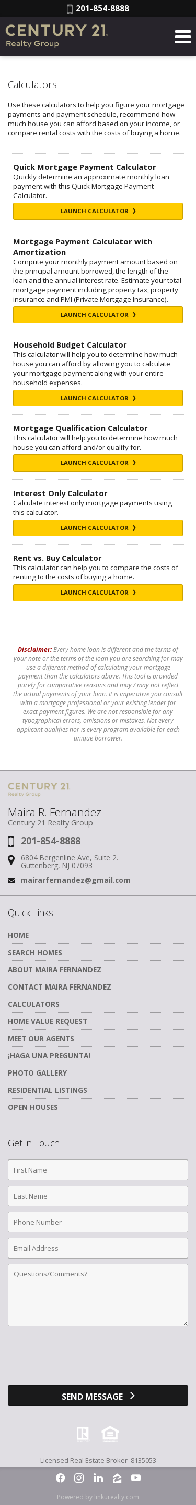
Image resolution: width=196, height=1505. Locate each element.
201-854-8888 (98, 8)
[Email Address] (98, 1248)
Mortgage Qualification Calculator (80, 428)
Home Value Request (47, 1021)
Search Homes (35, 952)
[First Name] (98, 1169)
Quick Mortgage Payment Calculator (84, 167)
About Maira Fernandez (54, 969)
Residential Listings (47, 1090)
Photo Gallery (37, 1073)
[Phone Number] (98, 1222)
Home (18, 935)
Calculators (34, 1004)
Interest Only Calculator (60, 493)
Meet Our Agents (41, 1038)
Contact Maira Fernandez (59, 987)
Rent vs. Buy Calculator (57, 557)
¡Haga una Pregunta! (49, 1055)
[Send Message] (98, 1395)
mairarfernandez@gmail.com (75, 880)
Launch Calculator (98, 211)
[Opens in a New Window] (60, 1477)
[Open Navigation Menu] (183, 36)
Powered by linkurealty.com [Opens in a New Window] (98, 1496)
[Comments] (98, 1295)
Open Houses (33, 1107)
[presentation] (98, 1359)
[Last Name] (98, 1196)
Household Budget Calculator (70, 344)
